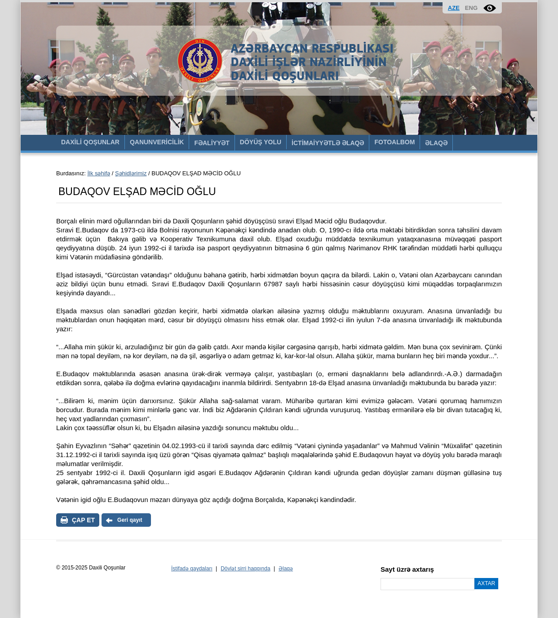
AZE (454, 7)
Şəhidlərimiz (130, 173)
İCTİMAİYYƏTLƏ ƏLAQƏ (328, 143)
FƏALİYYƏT (211, 143)
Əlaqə (286, 568)
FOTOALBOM (394, 142)
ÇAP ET (83, 520)
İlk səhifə (98, 173)
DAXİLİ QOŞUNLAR (90, 142)
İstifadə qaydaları (192, 568)
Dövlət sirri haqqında (245, 568)
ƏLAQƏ (436, 143)
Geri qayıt (129, 520)
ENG (471, 7)
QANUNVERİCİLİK (157, 142)
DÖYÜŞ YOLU (260, 142)
